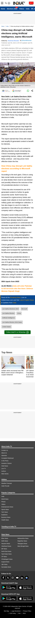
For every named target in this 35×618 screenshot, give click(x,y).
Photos (3, 501)
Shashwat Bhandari (13, 40)
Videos (21, 9)
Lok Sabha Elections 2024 (10, 309)
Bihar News (4, 538)
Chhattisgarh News (6, 559)
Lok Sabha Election (8, 313)
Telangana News (22, 543)
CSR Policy (12, 613)
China (19, 313)
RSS (24, 613)
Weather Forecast (6, 483)
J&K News (4, 564)
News (2, 26)
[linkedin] (22, 578)
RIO (19, 613)
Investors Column (6, 463)
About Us (4, 453)
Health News (5, 520)
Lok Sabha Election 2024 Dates (12, 322)
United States (6, 326)
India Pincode (5, 486)
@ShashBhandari (26, 40)
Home (3, 9)
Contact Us (4, 450)
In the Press (4, 460)
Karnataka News (6, 567)
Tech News (4, 512)
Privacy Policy (27, 611)
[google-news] (26, 578)
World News (4, 499)
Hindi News (4, 466)
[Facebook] (3, 578)
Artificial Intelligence (8, 318)
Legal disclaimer (16, 611)
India (27, 9)
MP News (4, 549)
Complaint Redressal (7, 458)
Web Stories (4, 474)
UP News (4, 556)
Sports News (5, 509)
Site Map (6, 611)
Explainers (4, 514)
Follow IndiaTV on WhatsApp (17, 332)
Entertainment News (7, 507)
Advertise (4, 455)
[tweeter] (8, 578)
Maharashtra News (23, 538)
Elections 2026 (12, 9)
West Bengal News (23, 546)
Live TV (3, 468)
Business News (5, 517)
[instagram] (12, 578)
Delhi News (4, 541)
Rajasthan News (22, 541)
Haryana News (5, 543)
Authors (3, 471)
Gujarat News (5, 562)
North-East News (6, 551)
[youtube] (17, 578)
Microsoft (24, 309)
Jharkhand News (6, 546)
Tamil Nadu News (6, 554)
